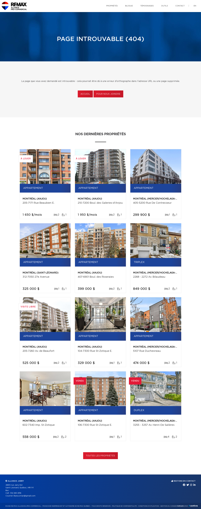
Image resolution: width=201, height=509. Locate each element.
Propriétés (112, 6)
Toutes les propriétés (100, 456)
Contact (180, 6)
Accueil (85, 94)
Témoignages (147, 6)
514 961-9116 (15, 493)
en (195, 6)
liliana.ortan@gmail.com (24, 496)
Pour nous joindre (108, 94)
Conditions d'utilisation (148, 506)
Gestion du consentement (171, 506)
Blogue (129, 6)
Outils (164, 6)
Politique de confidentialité (124, 506)
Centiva (193, 506)
